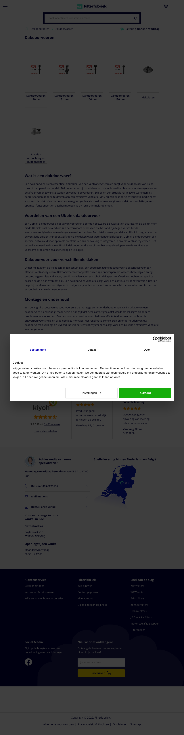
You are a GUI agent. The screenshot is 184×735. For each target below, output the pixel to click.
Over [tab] (147, 349)
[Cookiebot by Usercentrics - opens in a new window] (155, 339)
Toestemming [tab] (37, 349)
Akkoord (145, 393)
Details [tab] (92, 349)
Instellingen (91, 393)
